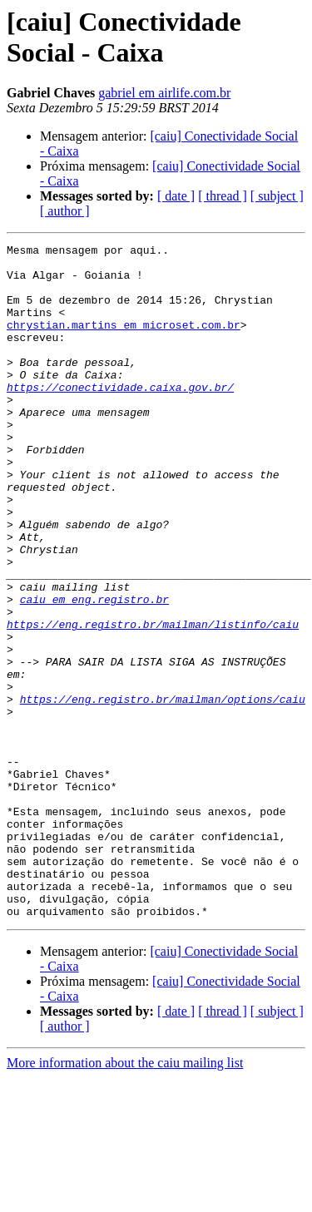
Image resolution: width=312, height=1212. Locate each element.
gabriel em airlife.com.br (164, 93)
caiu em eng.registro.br (94, 671)
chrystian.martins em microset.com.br (123, 341)
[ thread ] (222, 196)
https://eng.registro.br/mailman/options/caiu (162, 791)
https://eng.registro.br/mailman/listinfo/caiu (153, 701)
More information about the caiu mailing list (125, 1197)
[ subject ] (277, 196)
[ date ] (176, 196)
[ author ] (65, 211)
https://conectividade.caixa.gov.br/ (120, 416)
